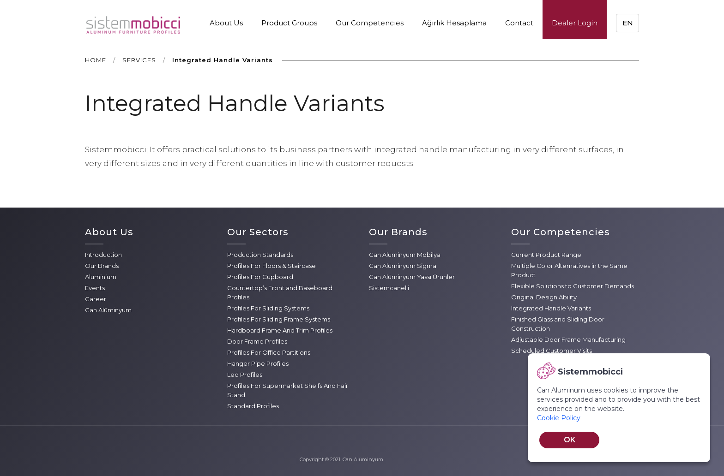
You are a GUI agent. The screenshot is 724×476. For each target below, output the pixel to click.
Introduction (103, 254)
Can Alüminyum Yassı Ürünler (412, 276)
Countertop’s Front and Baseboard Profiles (279, 292)
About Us (226, 22)
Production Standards (260, 254)
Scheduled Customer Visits (551, 350)
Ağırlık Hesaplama (454, 22)
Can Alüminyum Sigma (402, 265)
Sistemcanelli (389, 288)
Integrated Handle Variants (551, 308)
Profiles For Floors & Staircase (271, 265)
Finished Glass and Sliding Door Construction (557, 323)
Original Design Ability (544, 297)
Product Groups (289, 22)
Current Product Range (546, 254)
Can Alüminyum (108, 310)
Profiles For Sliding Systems (268, 308)
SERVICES (139, 60)
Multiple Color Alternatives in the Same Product (569, 270)
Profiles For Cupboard (260, 276)
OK (569, 439)
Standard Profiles (253, 406)
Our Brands (102, 265)
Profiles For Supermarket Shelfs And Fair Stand (287, 390)
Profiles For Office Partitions (268, 352)
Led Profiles (244, 374)
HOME (95, 60)
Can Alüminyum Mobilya (404, 254)
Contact (519, 22)
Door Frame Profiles (257, 341)
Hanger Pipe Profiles (258, 363)
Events (95, 288)
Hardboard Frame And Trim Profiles (279, 330)
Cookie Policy (558, 418)
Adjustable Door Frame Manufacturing (568, 339)
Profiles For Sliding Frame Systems (278, 319)
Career (95, 299)
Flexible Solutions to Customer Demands (572, 286)
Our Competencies (370, 22)
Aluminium (100, 276)
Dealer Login (574, 22)
